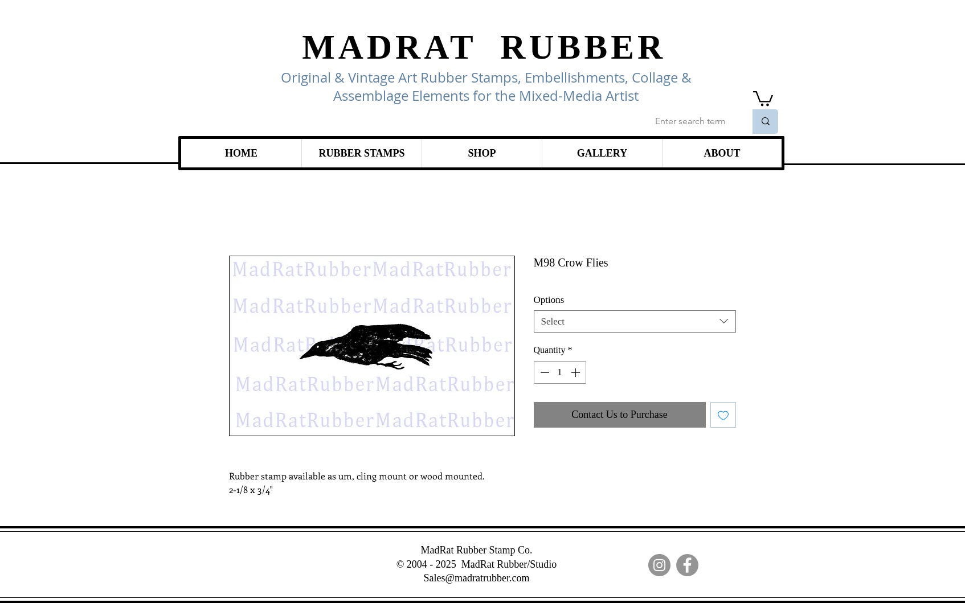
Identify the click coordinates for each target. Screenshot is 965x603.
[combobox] (635, 321)
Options (549, 299)
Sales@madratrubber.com (476, 578)
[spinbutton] (560, 372)
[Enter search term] (692, 121)
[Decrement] (543, 372)
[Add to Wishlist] (723, 415)
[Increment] (576, 372)
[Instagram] (659, 565)
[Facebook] (687, 565)
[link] (763, 97)
